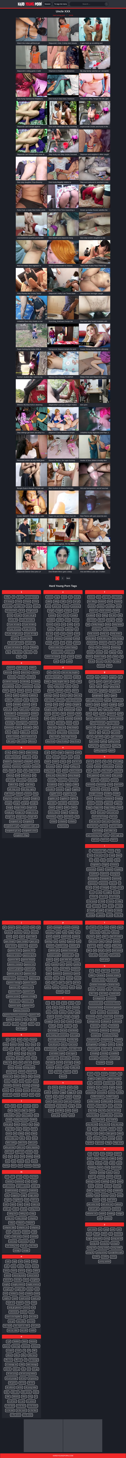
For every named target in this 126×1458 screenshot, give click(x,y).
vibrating (103, 1129)
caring (76, 638)
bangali (26, 798)
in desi (99, 892)
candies (60, 620)
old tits (19, 1387)
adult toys (35, 709)
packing (75, 927)
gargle (97, 704)
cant (63, 624)
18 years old (30, 643)
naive (13, 1266)
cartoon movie (57, 652)
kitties (24, 1076)
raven (57, 1021)
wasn (113, 1181)
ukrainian (101, 975)
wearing (104, 1195)
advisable (27, 727)
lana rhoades (27, 1115)
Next (68, 578)
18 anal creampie (32, 597)
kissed (36, 1063)
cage (57, 597)
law (36, 1152)
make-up (7, 1209)
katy (26, 1040)
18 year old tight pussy (14, 634)
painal (49, 937)
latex (22, 1138)
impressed (116, 878)
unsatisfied (114, 1053)
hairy (89, 771)
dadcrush (68, 677)
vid (96, 1133)
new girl (11, 1321)
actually (36, 691)
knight (15, 1081)
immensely (91, 869)
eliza (60, 817)
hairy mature (105, 775)
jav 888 (33, 1019)
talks (89, 950)
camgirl (50, 611)
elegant (64, 812)
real (75, 1026)
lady (10, 1110)
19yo (18, 657)
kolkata (18, 1090)
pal (77, 955)
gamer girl (107, 681)
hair (110, 762)
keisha (13, 1044)
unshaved (104, 1058)
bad (5, 771)
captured (60, 629)
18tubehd (34, 647)
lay (5, 1156)
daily (79, 681)
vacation (113, 1074)
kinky (34, 1058)
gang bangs (115, 686)
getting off (116, 746)
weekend (108, 1218)
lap (31, 1124)
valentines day (109, 1083)
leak (13, 1161)
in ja (88, 906)
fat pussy (101, 666)
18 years (15, 638)
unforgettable (92, 1044)
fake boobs (92, 620)
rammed (76, 1007)
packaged (58, 927)
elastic (52, 807)
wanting (101, 1172)
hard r (106, 835)
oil (25, 1360)
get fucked (115, 732)
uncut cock (108, 1017)
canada (74, 615)
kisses (11, 1067)
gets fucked (94, 741)
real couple (75, 1035)
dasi (55, 704)
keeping (33, 1040)
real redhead (65, 1058)
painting (48, 941)
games (117, 681)
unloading (94, 1053)
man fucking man (12, 1246)
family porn (97, 629)
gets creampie (116, 737)
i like (117, 851)
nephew (20, 1303)
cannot (50, 624)
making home (34, 1209)
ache (18, 686)
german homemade (97, 723)
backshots (16, 766)
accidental (31, 677)
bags (19, 771)
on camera (31, 1401)
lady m (17, 1110)
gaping (107, 700)
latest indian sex (11, 1138)
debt (46, 718)
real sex (75, 1058)
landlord (33, 1120)
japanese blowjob (28, 960)
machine (9, 1181)
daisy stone (59, 686)
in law (111, 906)
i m (106, 855)
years (89, 1234)
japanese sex (15, 1001)
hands (90, 798)
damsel (50, 691)
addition (8, 700)
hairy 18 (96, 771)
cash (56, 661)
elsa (77, 817)
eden (61, 784)
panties (77, 964)
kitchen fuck (31, 1072)
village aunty (118, 1143)
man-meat (33, 1246)
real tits (59, 1063)
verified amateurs (98, 1097)
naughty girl (8, 1289)
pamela (55, 964)
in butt (113, 887)
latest (34, 1133)
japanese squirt (15, 1005)
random (62, 1012)
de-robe (55, 714)
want (107, 1168)
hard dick (116, 821)
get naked (99, 737)
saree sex (55, 1115)
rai (53, 1003)
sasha (72, 1115)
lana (18, 1115)
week (100, 1218)
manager (26, 1250)
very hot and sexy (114, 1110)
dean (63, 714)
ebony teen (73, 780)
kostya (16, 1095)
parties (48, 987)
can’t (76, 624)
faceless (100, 606)
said (79, 1092)
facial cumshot (105, 611)
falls (88, 624)
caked (64, 597)
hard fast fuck (92, 826)
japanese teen (28, 1005)
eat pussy (50, 766)
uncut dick (118, 1017)
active (13, 691)
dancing (48, 695)
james (27, 932)
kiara (5, 1049)
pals (47, 964)
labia (13, 1106)
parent (77, 973)
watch (91, 1186)
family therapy (117, 638)
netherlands (14, 1312)
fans (98, 647)
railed (64, 1003)
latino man (19, 1152)
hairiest (97, 766)
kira (15, 1063)
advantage (10, 723)
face (98, 597)
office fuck (8, 1360)
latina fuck (22, 1143)
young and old (117, 1238)
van (98, 1087)
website (102, 1213)
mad (27, 1181)
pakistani (50, 946)
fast (109, 657)
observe (6, 1346)
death (78, 714)
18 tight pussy (32, 611)
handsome (98, 798)
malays (11, 1223)
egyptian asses (56, 794)
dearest (70, 714)
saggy (63, 1092)
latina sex (21, 1147)
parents (48, 978)
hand (110, 784)
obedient (16, 1341)
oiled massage (32, 1364)
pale (56, 960)
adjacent (34, 700)
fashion (89, 657)
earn (48, 757)
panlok (69, 964)
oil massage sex (11, 1364)
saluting (77, 1097)
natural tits (7, 1280)
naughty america (18, 1284)
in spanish (100, 915)
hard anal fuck (112, 812)
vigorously (99, 1143)
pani (62, 964)
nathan (36, 1271)
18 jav (29, 606)
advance (34, 718)
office (23, 1355)
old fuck (22, 1378)
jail (38, 927)
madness (23, 1190)
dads (72, 681)
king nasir (10, 1058)
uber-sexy (115, 971)
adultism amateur (12, 718)
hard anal (101, 812)
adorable (17, 704)
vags (89, 1083)
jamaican (8, 932)
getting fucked (114, 741)
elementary (51, 817)
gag (97, 677)
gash (120, 704)
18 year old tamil (29, 629)
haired (90, 766)
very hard (92, 1110)
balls (21, 784)
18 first (35, 601)
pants (49, 969)
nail (20, 1261)
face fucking (117, 597)
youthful (96, 1257)
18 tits (10, 615)
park (62, 978)
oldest (36, 1392)
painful (56, 937)
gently (120, 714)
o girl (8, 1341)
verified (119, 1092)
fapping (112, 652)
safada (55, 1092)
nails (6, 1266)
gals (120, 677)
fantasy (99, 652)
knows (6, 1090)
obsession (35, 1346)
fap (106, 652)
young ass (94, 1243)
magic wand (33, 1195)
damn (75, 686)
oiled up (16, 1369)
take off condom (116, 937)
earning (56, 757)
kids (17, 1049)
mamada (34, 1236)
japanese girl (29, 969)
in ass (89, 887)
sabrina (62, 1087)
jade (32, 927)
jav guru (7, 1024)
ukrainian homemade (98, 984)
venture (111, 1092)
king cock (31, 1053)
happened (108, 803)
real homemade (50, 1049)
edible (76, 784)
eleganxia (73, 812)
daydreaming (69, 709)
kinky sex (7, 1063)
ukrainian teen (113, 984)
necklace (13, 1293)
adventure (33, 723)
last (15, 1133)
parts (72, 987)
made (34, 1181)
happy (89, 807)
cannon (75, 620)
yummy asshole (104, 1261)
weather (96, 1200)
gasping (93, 709)
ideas (117, 860)
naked (20, 1266)
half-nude (95, 780)
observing (15, 1346)
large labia (10, 1129)
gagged (104, 677)
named (35, 1266)
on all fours (12, 1401)
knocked (8, 1086)
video (102, 1133)
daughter (77, 704)
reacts (78, 1021)
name (28, 1266)
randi (55, 1012)
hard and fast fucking (100, 817)
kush (31, 1095)
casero (70, 657)
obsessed (25, 1346)
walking (98, 1163)
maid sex (34, 1200)
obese (25, 1341)
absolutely (11, 677)
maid (26, 1200)
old (29, 1369)
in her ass (103, 897)
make (27, 1204)
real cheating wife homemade (57, 1035)
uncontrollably (113, 1012)
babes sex (26, 757)
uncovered (90, 1017)
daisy (50, 686)
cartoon (76, 643)
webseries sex (92, 1213)
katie (13, 1040)
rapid (77, 1012)
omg (30, 1397)
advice (18, 727)
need (21, 1293)
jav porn (15, 1024)
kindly (17, 1053)
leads (37, 1156)
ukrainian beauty (98, 980)
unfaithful (118, 1040)
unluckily (104, 1053)
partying (60, 992)
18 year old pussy (14, 629)
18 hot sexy (7, 606)
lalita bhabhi (9, 1115)
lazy (16, 1156)
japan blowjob (9, 941)
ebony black (61, 775)
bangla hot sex (32, 812)
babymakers (18, 762)
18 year (18, 615)
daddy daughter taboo (60, 681)
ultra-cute (117, 989)
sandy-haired (61, 1106)
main (6, 1204)
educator (60, 789)
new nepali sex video (21, 1326)
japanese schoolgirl (29, 996)
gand (99, 686)
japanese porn (29, 992)
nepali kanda (24, 1298)
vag (120, 1074)
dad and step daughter (70, 672)
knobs (28, 1081)
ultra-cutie (93, 994)
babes (22, 752)
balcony (10, 775)
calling (56, 601)
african (34, 732)
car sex (49, 634)
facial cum (93, 611)
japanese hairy (30, 973)
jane (15, 937)
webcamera (106, 1209)
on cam (21, 1401)
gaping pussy (117, 700)
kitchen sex (8, 1076)
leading (29, 1156)
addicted (24, 695)
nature (26, 1280)
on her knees (32, 1406)
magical (8, 1200)
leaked (20, 1161)
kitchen (21, 1072)
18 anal (20, 597)
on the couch (21, 1410)
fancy (120, 643)
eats (58, 771)
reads (60, 1026)
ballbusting (32, 780)
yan (100, 1229)
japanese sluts (28, 1001)
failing (105, 615)
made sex (35, 1186)
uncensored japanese (112, 1007)
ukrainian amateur (113, 975)
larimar (34, 1129)
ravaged (75, 1017)
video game (111, 1133)
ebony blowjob (74, 775)
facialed (116, 611)
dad (49, 672)
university (117, 1049)
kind (37, 1049)
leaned (34, 1161)
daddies (77, 677)
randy (71, 1012)
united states (106, 1049)
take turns (93, 941)
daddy (47, 681)
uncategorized (99, 998)
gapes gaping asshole (94, 700)
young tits (90, 1252)
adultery (35, 714)
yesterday (118, 1234)
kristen (24, 1095)
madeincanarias (11, 1190)
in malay (119, 906)
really (66, 1067)
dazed (48, 714)
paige (71, 932)
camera (65, 606)
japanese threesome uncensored (15, 1015)
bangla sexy (21, 817)
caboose (49, 597)
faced (110, 601)
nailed (27, 1261)
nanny (6, 1271)
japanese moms (14, 992)
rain (48, 1007)
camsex (52, 615)
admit (9, 704)
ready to (68, 1026)
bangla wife (33, 817)
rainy (55, 1007)
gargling (113, 704)
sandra (76, 1101)
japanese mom (27, 987)
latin (28, 1138)
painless (76, 937)
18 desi (18, 601)
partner (55, 987)
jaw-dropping (21, 1028)
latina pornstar (9, 1147)
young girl (115, 1243)
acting (37, 686)
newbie (32, 1330)
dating (68, 704)
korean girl (35, 1090)
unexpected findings (110, 1035)
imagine (105, 865)
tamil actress (117, 950)
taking (109, 941)
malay (33, 1213)
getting (103, 741)
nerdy (34, 1303)
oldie (7, 1397)
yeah (112, 1229)
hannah (99, 803)
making (23, 1209)
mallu (7, 1236)
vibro (119, 1129)
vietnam (96, 1138)
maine (13, 1204)
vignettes (90, 1143)
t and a (93, 927)
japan (22, 937)
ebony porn (62, 780)
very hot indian (93, 1115)
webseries (116, 1209)
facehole (92, 606)
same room (58, 1101)
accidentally (25, 681)
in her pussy (92, 901)
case (63, 657)
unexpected (96, 1035)
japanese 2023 (29, 950)
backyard (36, 766)
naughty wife (20, 1289)
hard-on (114, 840)
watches (108, 1186)
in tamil (109, 915)
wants (109, 1172)
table (106, 927)
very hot (101, 1110)
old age (35, 1369)
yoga (89, 1238)
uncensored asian (96, 1003)
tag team (91, 937)
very (110, 1106)
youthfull (105, 1257)
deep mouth (54, 737)
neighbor (7, 1298)
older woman (26, 1392)
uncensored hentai (95, 1007)
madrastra (33, 1190)
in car (120, 887)
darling (48, 704)
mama (26, 1236)
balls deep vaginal (28, 789)
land (36, 1115)
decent (60, 718)
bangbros (35, 798)
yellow (104, 1234)
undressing (115, 1030)
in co (92, 892)
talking (107, 946)
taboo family (95, 932)
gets (107, 737)
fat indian (117, 661)
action (6, 691)
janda (9, 937)
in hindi (101, 901)
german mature (113, 723)
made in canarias (23, 1186)
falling (119, 620)
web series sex (107, 1204)
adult (15, 709)
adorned (26, 704)
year (119, 1229)
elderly (74, 807)
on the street (27, 1415)
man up (23, 1246)
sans (78, 1106)
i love (90, 855)
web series (112, 1200)
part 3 (69, 983)
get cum (106, 732)
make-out (35, 1204)
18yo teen (28, 652)
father (109, 666)
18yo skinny (17, 652)
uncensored (111, 998)
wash (97, 1181)
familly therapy (97, 624)
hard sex (95, 840)
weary (120, 1195)
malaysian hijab (9, 1227)
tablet (113, 927)
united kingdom (93, 1049)
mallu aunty (16, 1236)
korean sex (7, 1095)
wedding (111, 1213)
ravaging (49, 1021)
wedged (119, 1213)
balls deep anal (13, 789)
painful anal (66, 937)
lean (27, 1161)
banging (25, 803)
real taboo (50, 1063)
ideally (110, 860)
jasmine (10, 1019)
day (60, 709)
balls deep (30, 784)
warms (117, 1177)
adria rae (8, 709)
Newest (47, 4)
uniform (111, 1044)
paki (78, 941)
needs (37, 1293)
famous (112, 643)
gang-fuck (93, 691)
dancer (75, 691)
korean (26, 1090)
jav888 (23, 1024)
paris (56, 978)
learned (28, 1166)
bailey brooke (34, 771)
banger (16, 803)
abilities (32, 668)
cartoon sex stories (52, 657)
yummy (113, 1257)
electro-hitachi (54, 812)
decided (78, 718)
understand (117, 1021)
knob (21, 1081)
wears (113, 1195)
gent (95, 714)
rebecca (67, 1072)
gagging (113, 677)
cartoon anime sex (56, 647)
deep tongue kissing (69, 737)
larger (19, 1129)
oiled (22, 1364)
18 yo (26, 647)
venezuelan (102, 1092)
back (37, 762)
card (56, 634)
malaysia (20, 1223)
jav (26, 1019)
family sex (104, 634)
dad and (56, 672)
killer (23, 1049)
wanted (93, 1172)
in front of (93, 897)
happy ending (109, 807)
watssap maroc (100, 1190)
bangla (9, 807)
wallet (112, 1163)
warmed (101, 1177)
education (50, 789)
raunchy (59, 1017)
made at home (9, 1186)
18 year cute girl (29, 615)
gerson (92, 732)
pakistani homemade (69, 950)
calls (63, 601)
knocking (26, 1086)
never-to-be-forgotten (13, 1316)
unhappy (103, 1044)
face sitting (92, 601)
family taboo (91, 638)
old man (22, 1383)
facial (118, 606)
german (89, 718)
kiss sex (28, 1063)
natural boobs (33, 1275)
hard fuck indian (115, 826)
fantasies (106, 647)
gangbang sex (114, 691)
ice (91, 860)
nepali (15, 1298)
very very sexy (117, 1124)
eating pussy (49, 771)
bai (25, 771)
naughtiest (34, 1280)
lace (19, 1106)
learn (20, 1166)
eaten (59, 766)
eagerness (69, 752)
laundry (29, 1152)
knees (7, 1081)
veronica (118, 1101)
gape (107, 695)
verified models (93, 1101)
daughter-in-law (51, 709)
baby (35, 757)
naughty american (33, 1284)
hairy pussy (117, 775)
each (53, 752)
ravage (67, 1017)
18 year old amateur (27, 620)
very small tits (112, 1120)
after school (22, 741)
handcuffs (105, 789)
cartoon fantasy (71, 647)
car (77, 629)
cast (62, 661)
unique (119, 1044)
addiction (33, 695)
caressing (68, 638)
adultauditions (10, 714)
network (23, 1312)
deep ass (62, 727)
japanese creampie (15, 964)
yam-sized (92, 1229)
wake (96, 1158)
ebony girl (52, 780)
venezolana (91, 1092)
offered (9, 1355)
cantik (70, 624)
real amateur (53, 1030)
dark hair (78, 695)
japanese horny (9, 978)
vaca (97, 1074)
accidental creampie (11, 681)
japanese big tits (29, 955)
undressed (94, 1030)
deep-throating (63, 741)
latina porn (32, 1143)
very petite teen (106, 1115)
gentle (102, 714)
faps (119, 652)
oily (23, 1369)
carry (56, 643)
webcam (118, 1204)
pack (49, 927)
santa (51, 1110)
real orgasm (71, 1053)
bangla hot (20, 812)
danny (56, 695)
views (119, 1138)
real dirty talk (72, 1040)
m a (7, 1177)
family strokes (116, 634)
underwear (95, 1026)
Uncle (71, 15)
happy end (98, 807)
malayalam (33, 1218)
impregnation (105, 878)
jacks (18, 927)
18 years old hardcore (13, 647)
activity (20, 691)
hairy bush (118, 771)
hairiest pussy (108, 766)
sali (55, 1097)
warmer (109, 1177)
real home (73, 1044)
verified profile (107, 1101)
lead (22, 1156)
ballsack (19, 794)
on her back (10, 1406)
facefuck (118, 601)
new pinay (35, 1326)
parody (77, 978)
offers (17, 1355)
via (89, 1129)
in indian (119, 901)
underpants (106, 1021)
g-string (90, 677)
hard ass (113, 817)
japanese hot (22, 978)
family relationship (110, 629)
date (61, 704)
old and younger (11, 1378)
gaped (114, 695)
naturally (18, 1280)
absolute (35, 672)
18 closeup (9, 601)
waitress (118, 1154)
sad (76, 1087)
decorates (60, 723)
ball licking (10, 780)
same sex (68, 1101)
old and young (12, 1374)
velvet (119, 1087)
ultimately (101, 989)
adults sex (24, 718)
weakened (117, 1190)
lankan (24, 1124)
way (109, 1190)
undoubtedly (113, 1026)
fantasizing (115, 647)
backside (26, 766)
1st (25, 657)
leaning (6, 1166)
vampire (91, 1087)
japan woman (11, 946)
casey (78, 657)
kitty (30, 1076)
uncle (93, 1012)
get (99, 732)
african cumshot (12, 737)
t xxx (100, 927)
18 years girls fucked (15, 643)
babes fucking (32, 752)
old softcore (10, 1387)
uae (91, 971)
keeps (6, 1044)
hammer (114, 780)
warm (116, 1172)
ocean (18, 1351)
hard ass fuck (95, 821)
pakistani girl (74, 946)
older (6, 1392)
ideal (103, 860)
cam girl (76, 601)
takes (101, 941)
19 (35, 652)
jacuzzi (25, 927)
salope (68, 1097)
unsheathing (114, 1058)
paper (49, 973)
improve (113, 883)
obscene (33, 1341)
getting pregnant (100, 750)
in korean (96, 906)
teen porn (83, 405)
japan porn (34, 941)
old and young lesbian (28, 1374)
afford (8, 732)
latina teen (9, 1152)
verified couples (112, 1097)
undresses (104, 1030)
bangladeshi (28, 821)
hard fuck (104, 826)
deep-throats (75, 741)
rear (50, 1072)
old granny (12, 1383)
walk (119, 1158)
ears (70, 757)
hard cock (106, 821)
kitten (17, 1076)
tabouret (115, 932)
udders (92, 975)
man (32, 1241)
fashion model (100, 657)
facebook (102, 601)
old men (31, 1383)
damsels (59, 691)
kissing (18, 1067)
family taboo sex (104, 638)
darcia (63, 695)
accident (21, 677)
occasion (10, 1351)
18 (13, 597)
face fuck (106, 597)
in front (116, 892)
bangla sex (10, 817)
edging (68, 784)
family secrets (93, 634)
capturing (69, 629)
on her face (21, 1406)
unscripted (93, 1058)
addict (16, 695)
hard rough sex (117, 835)
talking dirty (117, 946)
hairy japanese (93, 775)
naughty (6, 1284)
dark (70, 695)
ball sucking (21, 780)
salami (48, 1097)
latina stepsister (32, 1147)
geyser (111, 750)
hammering (101, 784)
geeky (89, 714)
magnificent (18, 1200)
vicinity (89, 1133)
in (119, 883)
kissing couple (29, 1067)
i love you (98, 855)
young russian (103, 1248)
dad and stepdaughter (54, 677)
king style (20, 1058)
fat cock (99, 661)
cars (62, 643)
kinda (10, 1053)
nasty (29, 1271)
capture (51, 629)
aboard (16, 672)
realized (50, 1067)
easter (48, 762)
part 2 (62, 983)
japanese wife (34, 1015)
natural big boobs (19, 1275)
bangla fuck (32, 807)
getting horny (105, 746)
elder (67, 807)
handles (116, 794)
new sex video (13, 1330)
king (23, 1053)
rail (58, 1003)
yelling (96, 1234)
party (78, 987)
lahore (32, 1110)
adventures (9, 727)
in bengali (104, 887)
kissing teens (11, 1072)
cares (77, 634)
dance (67, 691)
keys (33, 1044)
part (48, 983)
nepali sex (10, 1303)
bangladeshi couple (11, 826)
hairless (118, 766)
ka (8, 1040)
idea (96, 860)
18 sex (21, 611)
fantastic (91, 652)
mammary (12, 1241)
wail (90, 1154)
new (25, 1316)
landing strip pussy (20, 1120)
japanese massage (14, 983)
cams (76, 611)
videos (120, 1133)
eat (69, 762)
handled (108, 794)
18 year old (13, 620)
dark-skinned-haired (73, 700)
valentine (98, 1083)
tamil (108, 950)
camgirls (59, 611)
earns (64, 757)
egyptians (64, 798)
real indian (63, 1049)
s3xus (55, 1087)
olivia (24, 1397)
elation (59, 807)
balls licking (9, 794)
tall (95, 950)
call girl (77, 597)
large (36, 1124)
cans (57, 624)
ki (38, 1044)
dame (68, 686)
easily (77, 757)
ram (68, 1007)
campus (68, 611)
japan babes (31, 937)
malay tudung (21, 1218)
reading (52, 1026)
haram (120, 807)
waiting (109, 1154)
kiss (21, 1063)
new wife (24, 1330)
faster (115, 657)
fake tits (101, 620)
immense (114, 865)
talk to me (91, 946)
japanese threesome (21, 1010)
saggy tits (71, 1092)
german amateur (101, 718)
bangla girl (9, 812)
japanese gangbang (15, 969)
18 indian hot (19, 606)
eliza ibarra (69, 817)
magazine (15, 1195)
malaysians (35, 1227)
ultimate (92, 989)
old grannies (33, 1378)
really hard (75, 1067)
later (27, 1133)
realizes (58, 1067)
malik (34, 1232)
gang (105, 686)
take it (105, 937)
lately (21, 1133)
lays (10, 1156)
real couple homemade (57, 1040)
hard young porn (59, 15)
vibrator (112, 1129)
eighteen (74, 798)
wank (119, 1163)
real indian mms (75, 1049)
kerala (21, 1044)
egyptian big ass (70, 794)
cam (69, 601)
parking (69, 978)
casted (69, 661)
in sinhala (90, 915)
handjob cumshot (96, 794)
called (49, 601)
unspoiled (100, 1063)
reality (77, 1063)
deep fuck (51, 732)
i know (111, 851)
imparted (109, 869)
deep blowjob (72, 727)
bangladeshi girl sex (13, 830)
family (108, 624)
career (70, 634)
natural (7, 1275)
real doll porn (54, 1044)
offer (34, 1351)
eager (61, 752)
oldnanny (16, 1397)
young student (116, 1248)
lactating (27, 1106)
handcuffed (95, 789)
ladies (35, 1106)
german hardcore (116, 718)
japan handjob (22, 941)
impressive (103, 883)
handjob (115, 789)
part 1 (54, 983)
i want (112, 855)
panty (56, 969)
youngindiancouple (115, 1252)
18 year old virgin (31, 634)
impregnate (115, 874)
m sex (19, 1177)
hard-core (104, 840)
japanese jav (34, 978)
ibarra (119, 855)
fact (98, 615)
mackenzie (19, 1181)
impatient (118, 869)
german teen (117, 727)
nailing (34, 1261)
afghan (15, 732)
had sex (90, 762)
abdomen (11, 668)
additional (18, 700)
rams (48, 1012)
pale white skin (66, 960)
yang (106, 1229)
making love (12, 1213)
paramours (67, 973)
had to (98, 762)
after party (10, 741)
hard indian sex (110, 830)
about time (25, 672)
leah (7, 1161)
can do (66, 615)
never (31, 1312)
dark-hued (60, 700)
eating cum (75, 766)
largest (26, 1129)
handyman (109, 798)
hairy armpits (107, 771)
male (8, 1232)
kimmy (30, 1049)
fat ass (91, 661)
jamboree (18, 932)
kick (11, 1049)
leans (14, 1166)
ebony (65, 771)
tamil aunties (114, 955)
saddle (47, 1092)
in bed (96, 887)
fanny (91, 647)
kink (27, 1058)
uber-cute (105, 971)
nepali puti (35, 1298)
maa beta (34, 1177)
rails (77, 1003)
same (48, 1101)
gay (100, 709)
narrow (21, 1271)
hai (104, 762)
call (70, 597)
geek (117, 709)
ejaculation (62, 803)
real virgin (68, 1063)
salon (61, 1097)
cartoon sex (69, 652)
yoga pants (97, 1238)
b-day (8, 752)
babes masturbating (13, 757)
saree (75, 1110)
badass (12, 771)
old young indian (31, 1387)
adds (26, 700)
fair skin (112, 615)
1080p (7, 597)
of (24, 1351)
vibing (95, 1129)
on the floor (33, 1410)
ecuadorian (52, 784)
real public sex (53, 1058)
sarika (64, 1115)
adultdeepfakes (23, 714)
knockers (17, 1086)
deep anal (52, 727)
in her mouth (114, 897)
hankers (91, 803)
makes (15, 1209)
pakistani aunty (61, 946)
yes (110, 1234)
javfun (31, 1024)
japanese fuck (29, 964)
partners (64, 987)
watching (117, 1186)
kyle (37, 1095)
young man (91, 1248)
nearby (30, 1289)
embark (53, 821)
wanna (100, 1168)
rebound (63, 1076)
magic (24, 1195)
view (104, 1138)
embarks (72, 821)
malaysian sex (23, 1227)
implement (104, 874)
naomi (14, 1271)
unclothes (101, 1012)
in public (100, 910)
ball (34, 775)
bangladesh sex (15, 821)
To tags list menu (60, 4)
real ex (64, 1044)
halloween (105, 780)
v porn (90, 1074)
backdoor (7, 766)
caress (49, 638)
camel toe (56, 606)
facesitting (110, 606)
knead (37, 1076)
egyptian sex (53, 798)
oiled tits (7, 1369)
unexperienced (107, 1040)
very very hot (104, 1124)
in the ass (118, 915)
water (90, 1190)
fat (121, 657)
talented (116, 941)
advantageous (21, 723)
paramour (57, 973)
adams (8, 695)
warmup (90, 1181)
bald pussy (26, 775)
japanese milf (14, 987)
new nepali (7, 1326)
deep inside (62, 732)
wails (96, 1154)
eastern (55, 762)
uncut (99, 1017)
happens (118, 803)
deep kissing (73, 732)
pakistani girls (54, 950)
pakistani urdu (68, 955)
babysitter (28, 762)
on (36, 1397)
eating (66, 766)
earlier (78, 752)
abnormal (7, 672)
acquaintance (27, 686)
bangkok (34, 803)
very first (118, 1106)
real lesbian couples (57, 1053)
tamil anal (93, 955)
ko (12, 1090)
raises (62, 1007)
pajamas (71, 941)
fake (120, 615)
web (103, 1200)
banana (28, 794)
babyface (7, 762)
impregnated (93, 878)
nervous (26, 1307)
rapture (50, 1017)
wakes (112, 1158)
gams (92, 686)
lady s (25, 1110)
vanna (105, 1087)
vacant (104, 1074)
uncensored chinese (112, 1003)
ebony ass (50, 775)
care (62, 634)
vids (89, 1138)
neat (36, 1289)
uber (97, 971)
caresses (58, 638)
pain (77, 932)
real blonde (73, 1030)
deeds (69, 723)
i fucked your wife (99, 851)
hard (93, 812)
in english (107, 892)
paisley (62, 941)
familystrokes (92, 643)
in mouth (91, 910)
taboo (120, 927)
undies (104, 1026)
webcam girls (93, 1209)
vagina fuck (101, 1078)
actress (28, 691)
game (92, 681)
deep (76, 723)
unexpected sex (93, 1040)
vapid (112, 1087)
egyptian (76, 789)
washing (105, 1181)
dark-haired (49, 700)
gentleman (111, 714)
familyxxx (103, 643)
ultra (108, 989)
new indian (21, 1321)
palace (49, 960)
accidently (35, 681)
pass (67, 992)
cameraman (75, 606)
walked (90, 1163)
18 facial (27, 601)
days (78, 709)
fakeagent (110, 620)
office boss (32, 1355)
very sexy (118, 1115)
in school (118, 910)
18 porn (36, 606)
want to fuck (116, 1168)
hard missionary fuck (94, 835)
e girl (47, 752)
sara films (59, 1110)
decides (51, 723)
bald (17, 775)
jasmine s (19, 1019)
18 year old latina (29, 624)
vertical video (101, 1106)
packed (67, 927)
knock (36, 1081)
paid (64, 932)
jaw (38, 1024)
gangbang (103, 691)
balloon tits (13, 784)
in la (104, 906)
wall (105, 1163)
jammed (34, 932)
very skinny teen (98, 1120)
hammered (90, 784)
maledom (26, 1232)
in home (110, 901)
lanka (17, 1124)
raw (63, 1021)
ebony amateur (75, 771)
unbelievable (114, 994)
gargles (104, 704)
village (108, 1143)
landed (9, 1120)
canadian (51, 620)
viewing (111, 1138)
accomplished (8, 686)
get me (90, 737)
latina (35, 1138)
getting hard (93, 746)
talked (100, 946)
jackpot (11, 927)
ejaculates (52, 803)
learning (36, 1166)
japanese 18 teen (15, 950)
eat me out (76, 762)
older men (15, 1392)
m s (12, 1177)
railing (71, 1003)
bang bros (7, 798)
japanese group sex (15, 973)
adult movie (24, 709)
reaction (70, 1021)
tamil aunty (104, 960)
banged (8, 803)
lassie (9, 1133)
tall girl (101, 950)
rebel (75, 1072)
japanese (33, 946)
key (27, 1044)
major (20, 1204)
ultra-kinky (103, 994)
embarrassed (63, 826)
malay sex (9, 1218)
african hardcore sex (28, 737)
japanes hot (23, 946)
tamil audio (103, 955)
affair (35, 727)
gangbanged (97, 695)
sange (71, 1106)
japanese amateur (14, 955)
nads (8, 1261)
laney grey (8, 1124)
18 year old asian (14, 624)
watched (99, 1186)
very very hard (92, 1124)
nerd (27, 1303)
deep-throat (50, 741)
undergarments (93, 1021)
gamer (99, 681)
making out (23, 1213)
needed (29, 1293)
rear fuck (58, 1072)
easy (63, 762)
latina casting (11, 1143)
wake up (104, 1158)
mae (7, 1195)
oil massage (33, 1360)
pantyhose (75, 969)
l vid (7, 1106)
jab (5, 927)
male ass (16, 1232)
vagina (91, 1078)
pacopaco (50, 932)
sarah (68, 1110)
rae (48, 1003)
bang (35, 794)
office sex (18, 1360)
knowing (35, 1086)
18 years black (26, 638)
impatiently (94, 874)
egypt (68, 789)
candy (68, 620)
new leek (31, 1321)
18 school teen (11, 611)
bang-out (17, 798)
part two (76, 983)
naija (14, 1261)
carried (49, 643)
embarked (62, 821)
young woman (101, 1252)
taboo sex (106, 932)
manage (17, 1250)
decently (69, 718)
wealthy (89, 1195)
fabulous (91, 597)
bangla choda (20, 807)
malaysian (30, 1223)
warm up (92, 1177)
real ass (63, 1030)
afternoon (32, 741)
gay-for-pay (108, 709)
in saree (109, 910)
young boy (104, 1243)
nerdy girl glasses (14, 1307)
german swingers (104, 727)
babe (15, 752)
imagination (96, 865)
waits (90, 1158)
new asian (33, 1316)
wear (97, 1195)
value (119, 1083)
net (33, 1307)
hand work (118, 784)
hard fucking (97, 830)
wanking (92, 1168)
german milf (91, 727)
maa (25, 1177)
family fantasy (117, 624)
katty (19, 1040)
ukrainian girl (111, 980)
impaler (100, 869)
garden (89, 704)
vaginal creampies (114, 1078)
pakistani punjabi (54, 955)
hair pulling (118, 762)
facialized (91, 615)
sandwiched (50, 1106)
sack (69, 1087)
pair (56, 941)
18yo (8, 652)
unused (109, 1063)
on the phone (15, 1415)
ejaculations (73, 803)
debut (53, 718)
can (59, 615)
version (90, 1106)
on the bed (10, 1410)
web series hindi (93, 1204)
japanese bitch (14, 960)
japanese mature (29, 983)
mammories (23, 1241)
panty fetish (65, 969)
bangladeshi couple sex (30, 826)
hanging (119, 798)
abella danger (22, 668)
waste (120, 1181)
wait (102, 1154)
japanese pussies (13, 996)
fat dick (108, 661)
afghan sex (25, 732)
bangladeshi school (30, 830)
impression (93, 883)
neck (5, 1293)
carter (69, 643)
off (29, 1351)
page (58, 932)
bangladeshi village (21, 835)
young (107, 1238)
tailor (98, 937)
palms (76, 960)
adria (34, 704)
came (48, 606)
